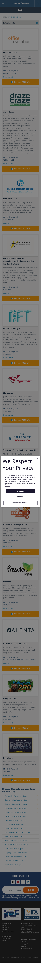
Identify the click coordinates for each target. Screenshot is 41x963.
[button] (20, 503)
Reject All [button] (20, 496)
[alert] (20, 481)
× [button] (37, 458)
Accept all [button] (20, 491)
